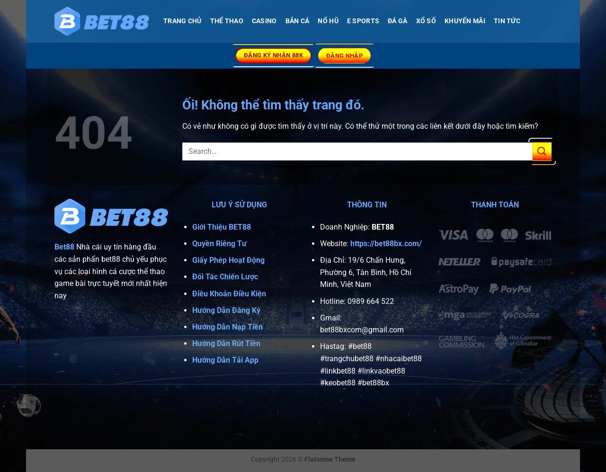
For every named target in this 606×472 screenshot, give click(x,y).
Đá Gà (397, 21)
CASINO (264, 21)
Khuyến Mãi (465, 21)
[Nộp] (542, 151)
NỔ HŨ (328, 21)
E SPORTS (363, 21)
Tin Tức (507, 21)
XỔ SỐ (426, 21)
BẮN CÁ (297, 21)
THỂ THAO (226, 21)
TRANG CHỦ (182, 21)
